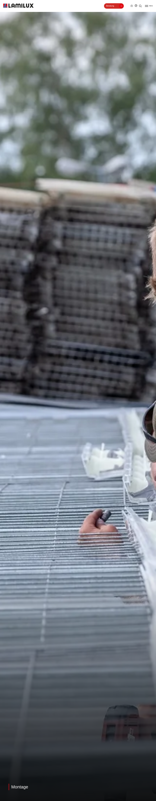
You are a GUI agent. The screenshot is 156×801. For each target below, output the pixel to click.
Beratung (110, 6)
